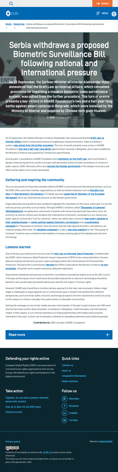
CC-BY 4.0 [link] (47, 452)
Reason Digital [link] (106, 441)
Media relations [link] (70, 381)
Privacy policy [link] (13, 441)
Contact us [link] (67, 365)
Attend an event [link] (14, 412)
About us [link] (66, 370)
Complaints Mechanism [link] (74, 376)
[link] (114, 14)
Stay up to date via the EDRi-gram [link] (23, 407)
